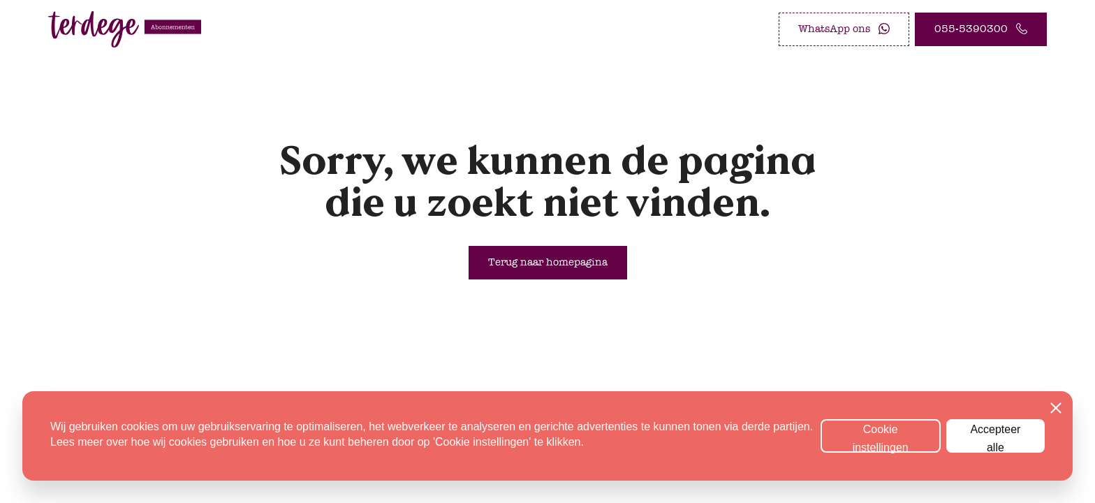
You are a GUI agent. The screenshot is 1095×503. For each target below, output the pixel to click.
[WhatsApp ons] (844, 29)
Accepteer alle (995, 438)
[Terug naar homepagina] (548, 262)
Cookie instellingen (881, 438)
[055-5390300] (981, 29)
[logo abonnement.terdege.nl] (124, 29)
